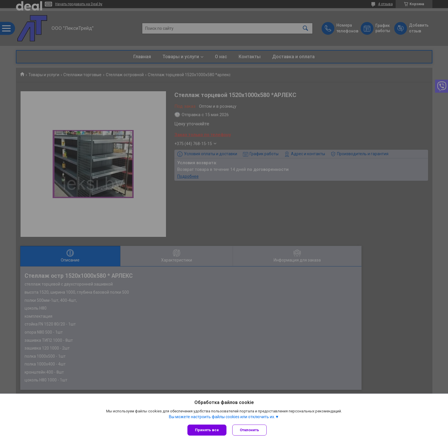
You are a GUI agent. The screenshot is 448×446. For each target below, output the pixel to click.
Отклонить (249, 430)
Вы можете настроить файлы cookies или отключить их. (222, 416)
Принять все (207, 430)
